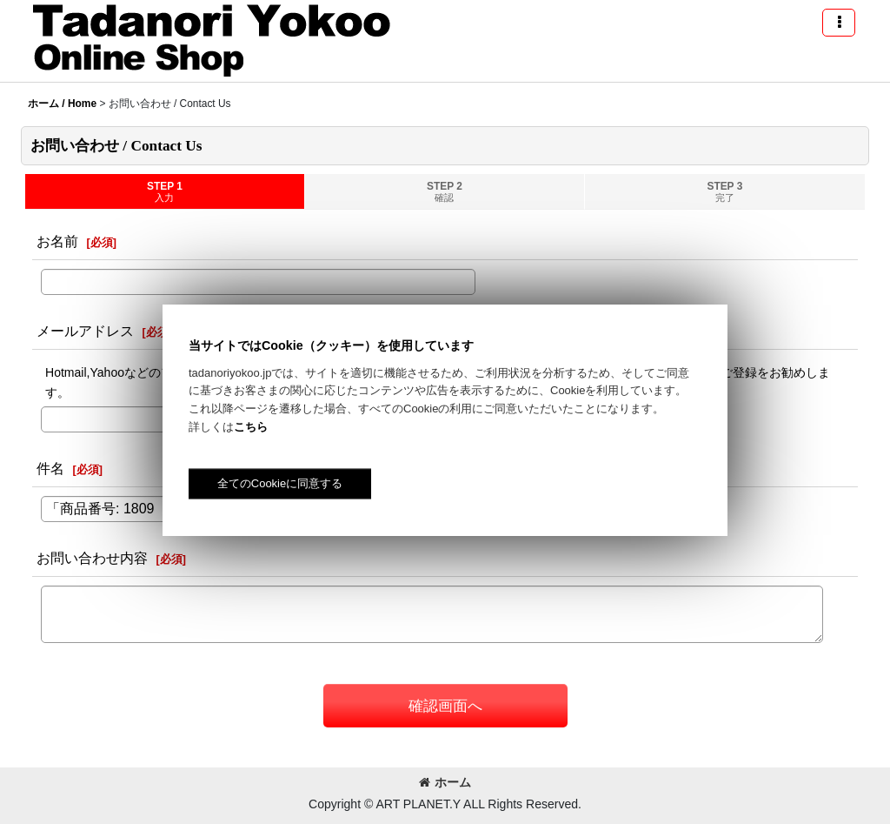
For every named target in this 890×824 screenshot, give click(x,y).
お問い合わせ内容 (92, 558)
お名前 (57, 241)
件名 (50, 468)
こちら (251, 426)
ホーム (445, 782)
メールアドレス (85, 330)
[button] (838, 23)
